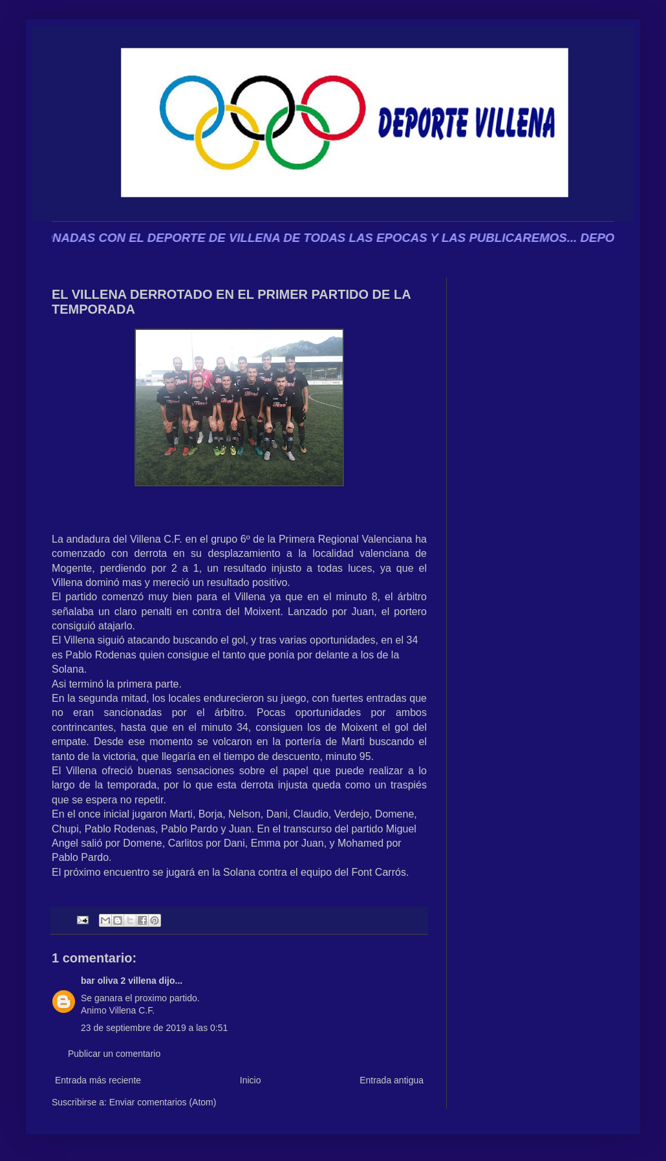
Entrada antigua (392, 1080)
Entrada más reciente (98, 1080)
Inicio (250, 1080)
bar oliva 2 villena (118, 980)
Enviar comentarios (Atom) (163, 1102)
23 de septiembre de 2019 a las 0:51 (154, 1028)
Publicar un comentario (114, 1053)
